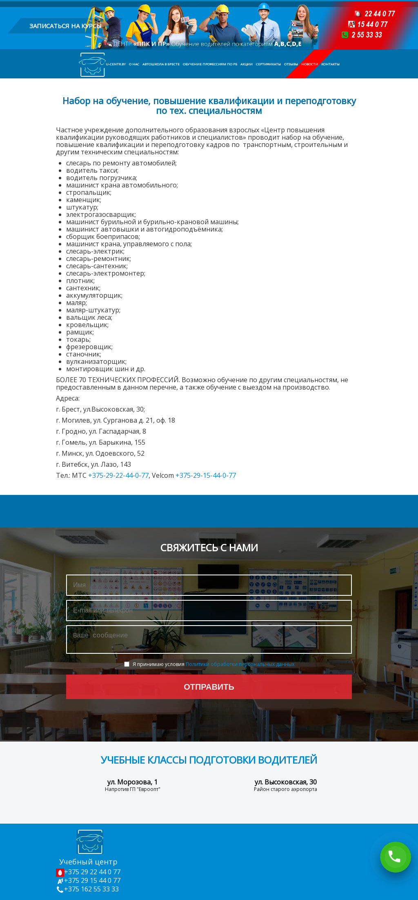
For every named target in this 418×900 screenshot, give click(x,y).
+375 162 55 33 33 (87, 888)
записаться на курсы (65, 25)
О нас (134, 64)
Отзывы (291, 64)
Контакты (330, 64)
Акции (246, 64)
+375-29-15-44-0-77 (206, 475)
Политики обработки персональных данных (240, 667)
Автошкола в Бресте (161, 64)
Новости (309, 64)
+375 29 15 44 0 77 (88, 880)
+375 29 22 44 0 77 (88, 871)
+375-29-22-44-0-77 (118, 475)
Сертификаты (268, 64)
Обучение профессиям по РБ (210, 64)
